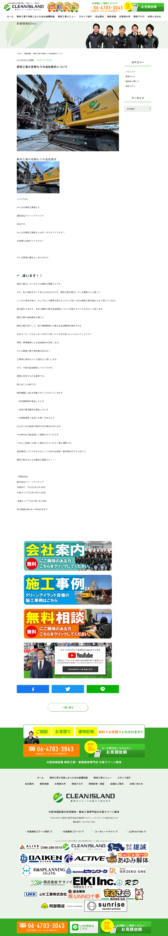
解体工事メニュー (67, 16)
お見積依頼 (142, 7)
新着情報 (27, 53)
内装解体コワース (72, 831)
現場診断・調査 (96, 783)
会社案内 (99, 16)
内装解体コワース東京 (38, 831)
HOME (19, 53)
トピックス (130, 71)
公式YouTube (136, 831)
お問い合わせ (154, 16)
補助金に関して (132, 81)
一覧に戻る (68, 707)
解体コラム (130, 86)
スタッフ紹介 (85, 16)
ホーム (10, 16)
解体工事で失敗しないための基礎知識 (36, 16)
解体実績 (111, 16)
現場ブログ (139, 16)
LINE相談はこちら (83, 927)
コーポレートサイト (105, 831)
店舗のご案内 (117, 783)
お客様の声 (124, 16)
